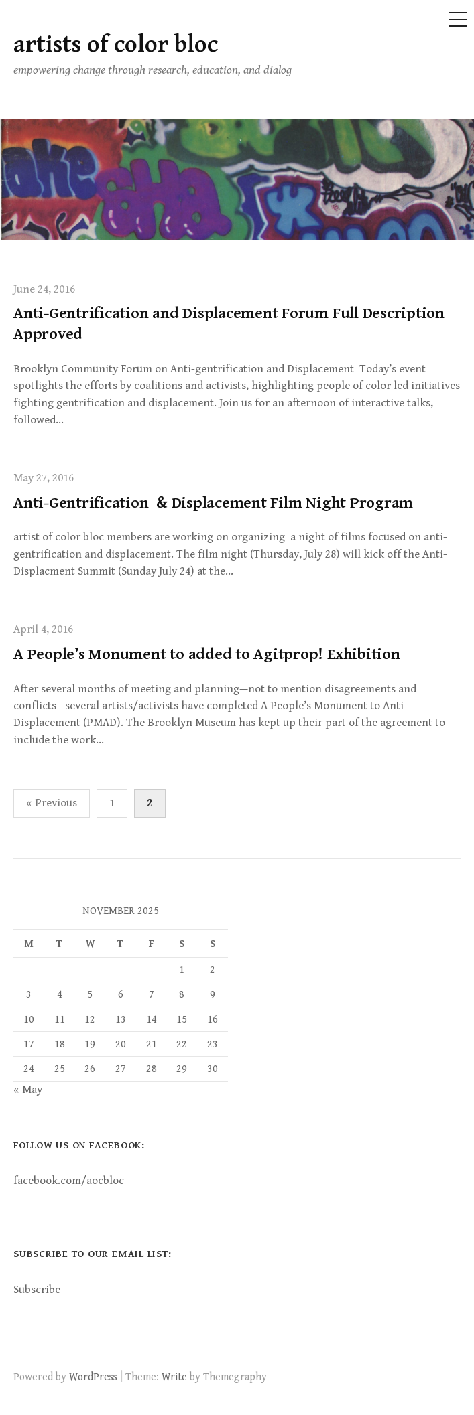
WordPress (93, 1377)
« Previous (51, 803)
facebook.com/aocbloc (68, 1180)
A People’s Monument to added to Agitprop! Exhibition (206, 654)
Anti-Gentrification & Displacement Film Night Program (213, 503)
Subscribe (36, 1289)
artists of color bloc (115, 44)
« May (27, 1089)
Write (174, 1377)
